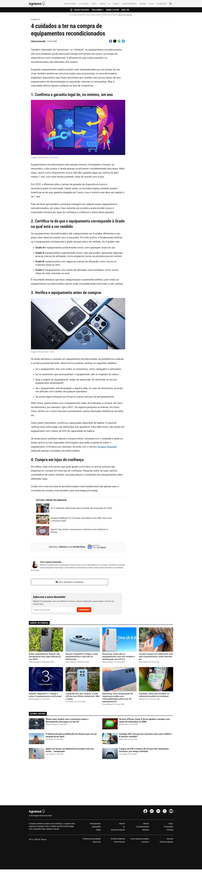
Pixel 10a (125, 10)
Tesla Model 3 (97, 10)
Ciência (116, 4)
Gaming (170, 830)
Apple (94, 4)
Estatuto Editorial (118, 839)
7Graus (44, 839)
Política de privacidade (92, 839)
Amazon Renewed (106, 446)
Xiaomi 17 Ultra (112, 10)
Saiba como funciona (125, 15)
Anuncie (170, 839)
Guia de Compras (118, 830)
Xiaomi (102, 4)
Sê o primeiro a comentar (69, 582)
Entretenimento (129, 4)
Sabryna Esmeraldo (38, 41)
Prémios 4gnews (166, 842)
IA (109, 4)
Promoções (162, 4)
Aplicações (84, 4)
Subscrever (84, 610)
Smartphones (70, 4)
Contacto (145, 842)
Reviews (142, 4)
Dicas (151, 4)
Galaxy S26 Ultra (81, 10)
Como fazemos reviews (139, 839)
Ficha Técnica (119, 842)
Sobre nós (97, 842)
